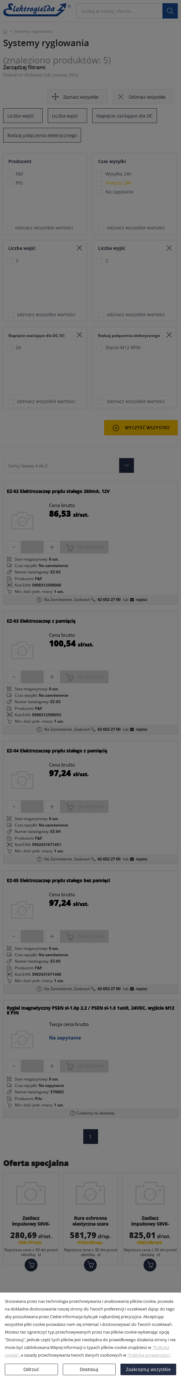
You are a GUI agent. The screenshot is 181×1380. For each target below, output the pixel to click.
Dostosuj (89, 1369)
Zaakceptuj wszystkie (148, 1369)
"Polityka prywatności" (148, 1355)
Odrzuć (31, 1369)
